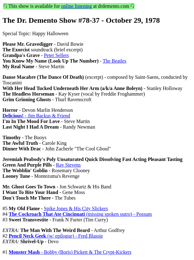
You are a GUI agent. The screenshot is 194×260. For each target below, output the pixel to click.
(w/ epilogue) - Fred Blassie (56, 236)
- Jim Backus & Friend (36, 115)
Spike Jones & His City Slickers (76, 208)
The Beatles (114, 61)
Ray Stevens (68, 165)
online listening (76, 6)
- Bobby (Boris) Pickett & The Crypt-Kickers (70, 252)
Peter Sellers (56, 55)
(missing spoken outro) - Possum (80, 214)
